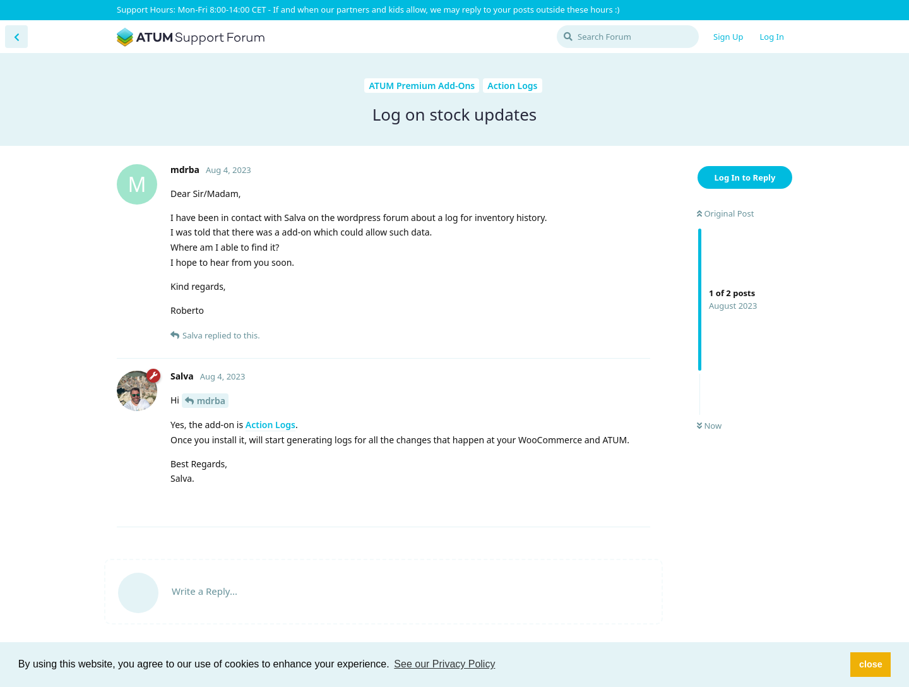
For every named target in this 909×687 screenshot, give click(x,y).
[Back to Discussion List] (16, 36)
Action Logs (270, 425)
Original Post (725, 213)
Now (709, 425)
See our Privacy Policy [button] (444, 664)
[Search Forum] (628, 36)
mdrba (211, 401)
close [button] (870, 664)
